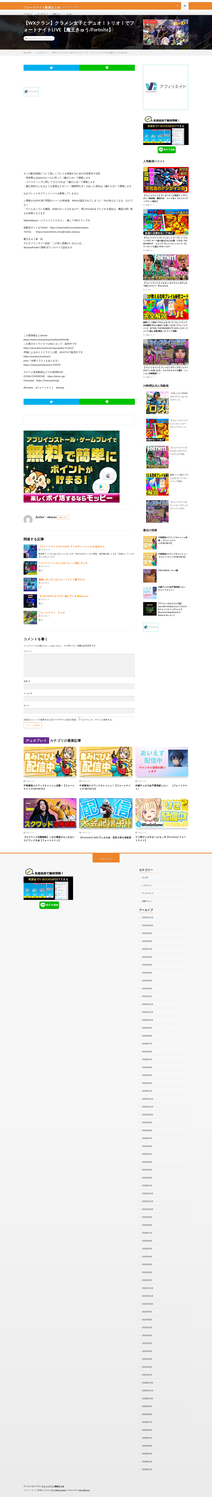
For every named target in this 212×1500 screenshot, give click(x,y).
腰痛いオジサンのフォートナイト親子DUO (62, 586)
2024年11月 (147, 1020)
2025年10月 (147, 934)
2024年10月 (147, 1027)
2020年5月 (147, 1441)
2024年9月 (147, 1035)
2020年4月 (147, 1449)
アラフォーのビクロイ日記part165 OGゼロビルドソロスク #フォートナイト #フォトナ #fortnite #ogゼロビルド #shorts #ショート (173, 616)
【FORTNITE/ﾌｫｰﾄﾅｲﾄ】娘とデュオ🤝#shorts (63, 602)
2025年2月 (147, 996)
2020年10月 (147, 1402)
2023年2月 (147, 1184)
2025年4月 (147, 980)
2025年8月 (147, 949)
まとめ (74, 17)
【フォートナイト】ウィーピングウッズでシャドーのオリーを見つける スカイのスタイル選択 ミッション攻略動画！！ (165, 377)
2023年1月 (147, 1191)
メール (28, 700)
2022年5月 (147, 1254)
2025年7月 (147, 957)
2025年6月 (147, 965)
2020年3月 (147, 1457)
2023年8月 (147, 1137)
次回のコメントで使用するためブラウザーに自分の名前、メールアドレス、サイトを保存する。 (69, 726)
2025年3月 (147, 988)
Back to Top (106, 867)
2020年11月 (147, 1394)
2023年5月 (147, 1160)
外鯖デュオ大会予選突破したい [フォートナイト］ (160, 794)
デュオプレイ (45, 17)
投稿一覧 (62, 524)
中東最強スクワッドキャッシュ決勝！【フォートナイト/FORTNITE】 (172, 547)
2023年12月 (147, 1105)
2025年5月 (147, 973)
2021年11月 (147, 1301)
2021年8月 (147, 1324)
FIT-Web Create (59, 1493)
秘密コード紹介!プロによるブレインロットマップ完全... (179, 484)
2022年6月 (147, 1246)
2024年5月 (147, 1066)
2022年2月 (147, 1277)
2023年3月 (147, 1176)
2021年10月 (147, 1308)
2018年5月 (147, 1472)
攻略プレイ (61, 17)
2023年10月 (147, 1121)
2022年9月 (147, 1223)
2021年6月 (147, 1340)
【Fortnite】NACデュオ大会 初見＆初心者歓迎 (105, 847)
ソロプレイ (29, 17)
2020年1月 (147, 1465)
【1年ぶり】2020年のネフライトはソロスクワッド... (178, 403)
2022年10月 (147, 1215)
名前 (27, 688)
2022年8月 (147, 1230)
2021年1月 (147, 1379)
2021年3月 (147, 1363)
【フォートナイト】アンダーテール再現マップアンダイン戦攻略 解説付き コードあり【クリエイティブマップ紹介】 (165, 205)
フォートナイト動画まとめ (54, 1489)
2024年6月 (147, 1059)
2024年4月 (147, 1074)
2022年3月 (147, 1269)
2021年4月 (147, 1355)
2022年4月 (147, 1262)
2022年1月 (147, 1285)
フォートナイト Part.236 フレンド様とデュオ (63, 569)
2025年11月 (147, 926)
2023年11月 (147, 1113)
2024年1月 (147, 1098)
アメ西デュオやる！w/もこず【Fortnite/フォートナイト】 (160, 847)
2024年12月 (147, 1012)
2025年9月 (147, 941)
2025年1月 (147, 1004)
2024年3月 (147, 1082)
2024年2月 (147, 1090)
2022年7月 (147, 1238)
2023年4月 (147, 1168)
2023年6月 (147, 1152)
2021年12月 (147, 1293)
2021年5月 (147, 1348)
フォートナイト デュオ (52, 619)
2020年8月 (147, 1418)
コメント (28, 658)
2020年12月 (147, 1387)
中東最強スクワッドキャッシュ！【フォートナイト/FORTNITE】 (105, 794)
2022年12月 (147, 1199)
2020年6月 (147, 1433)
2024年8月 (147, 1043)
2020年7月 (147, 1426)
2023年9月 (147, 1129)
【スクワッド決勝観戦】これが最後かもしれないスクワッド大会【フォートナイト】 (50, 847)
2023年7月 (147, 1144)
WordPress (86, 1493)
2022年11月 (147, 1207)
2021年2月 (147, 1371)
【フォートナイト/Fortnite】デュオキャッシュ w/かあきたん (72, 553)
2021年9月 (147, 1316)
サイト (27, 712)
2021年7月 (147, 1332)
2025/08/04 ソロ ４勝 (168, 577)
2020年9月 (147, 1410)
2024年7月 (147, 1051)
